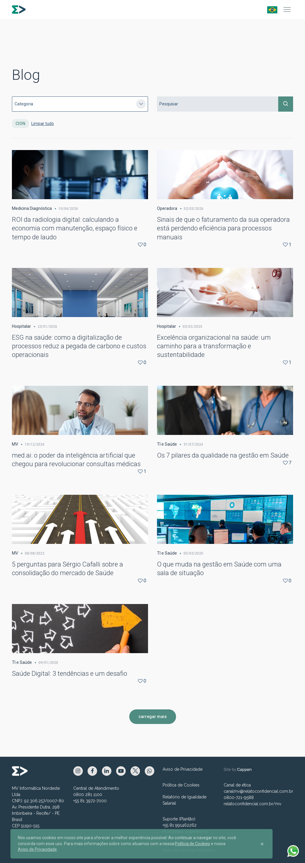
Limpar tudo (42, 123)
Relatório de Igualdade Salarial (184, 800)
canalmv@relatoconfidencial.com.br (258, 791)
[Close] (262, 843)
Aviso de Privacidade (183, 769)
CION (20, 123)
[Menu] (287, 9)
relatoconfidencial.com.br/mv (252, 803)
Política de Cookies (181, 785)
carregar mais (153, 716)
